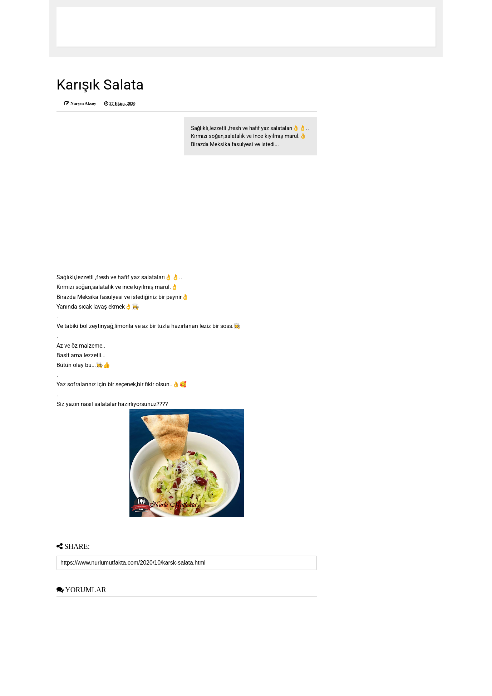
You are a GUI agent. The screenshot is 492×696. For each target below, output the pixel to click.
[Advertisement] (186, 213)
